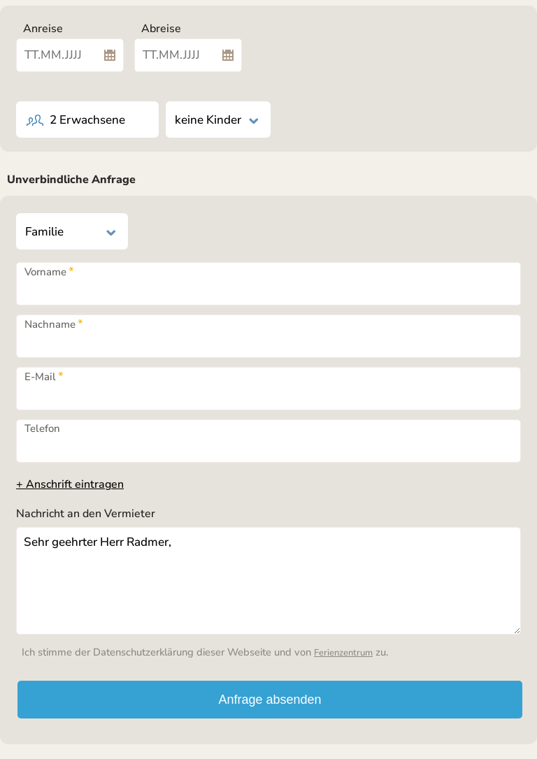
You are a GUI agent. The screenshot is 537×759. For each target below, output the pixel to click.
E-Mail (44, 376)
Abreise (161, 28)
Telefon (42, 428)
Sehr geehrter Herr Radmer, (268, 581)
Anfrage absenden (269, 700)
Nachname (53, 324)
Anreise (43, 28)
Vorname (49, 272)
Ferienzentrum (343, 652)
